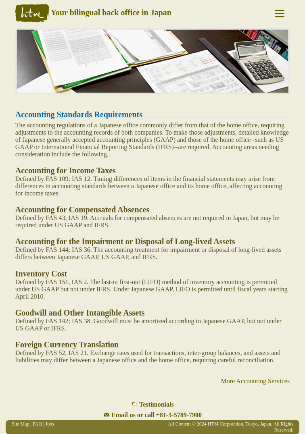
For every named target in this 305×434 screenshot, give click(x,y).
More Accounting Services (255, 381)
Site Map (20, 424)
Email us (123, 414)
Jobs (50, 424)
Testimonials (156, 404)
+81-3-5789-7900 (179, 414)
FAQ (37, 424)
